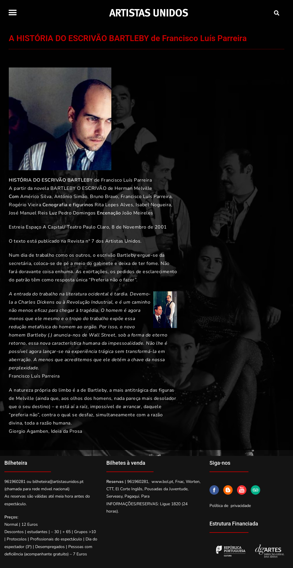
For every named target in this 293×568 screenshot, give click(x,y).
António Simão (71, 196)
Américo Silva (36, 196)
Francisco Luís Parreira (126, 180)
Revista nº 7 (80, 241)
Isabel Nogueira (153, 205)
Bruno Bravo (104, 196)
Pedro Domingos (77, 213)
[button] (12, 12)
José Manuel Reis (28, 213)
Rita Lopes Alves (114, 205)
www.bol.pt (162, 481)
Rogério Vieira (25, 205)
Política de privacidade (230, 505)
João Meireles (137, 213)
